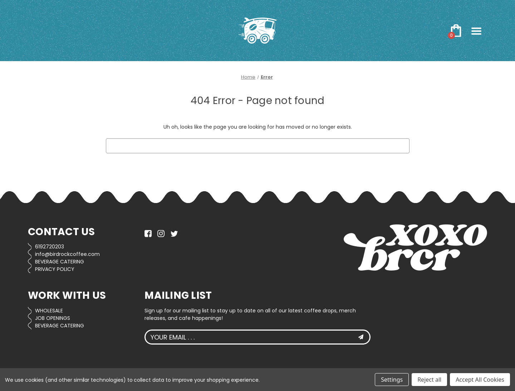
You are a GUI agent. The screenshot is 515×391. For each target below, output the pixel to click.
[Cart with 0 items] (456, 31)
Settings (392, 379)
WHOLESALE (49, 310)
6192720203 (49, 246)
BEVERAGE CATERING (59, 261)
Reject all (429, 379)
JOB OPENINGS (52, 318)
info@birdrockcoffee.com (67, 254)
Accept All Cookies (480, 379)
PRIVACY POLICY (54, 269)
